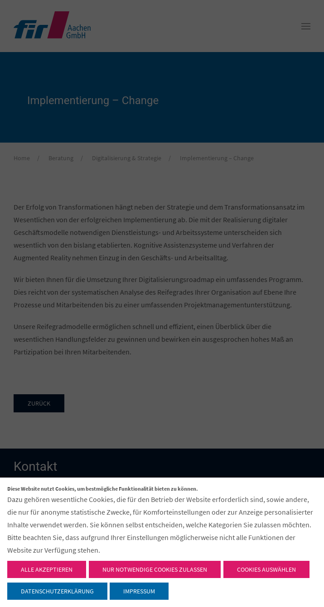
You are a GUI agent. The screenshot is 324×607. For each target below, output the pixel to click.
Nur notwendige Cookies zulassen (154, 569)
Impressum (139, 591)
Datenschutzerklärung (57, 591)
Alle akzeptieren (47, 569)
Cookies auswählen (266, 569)
